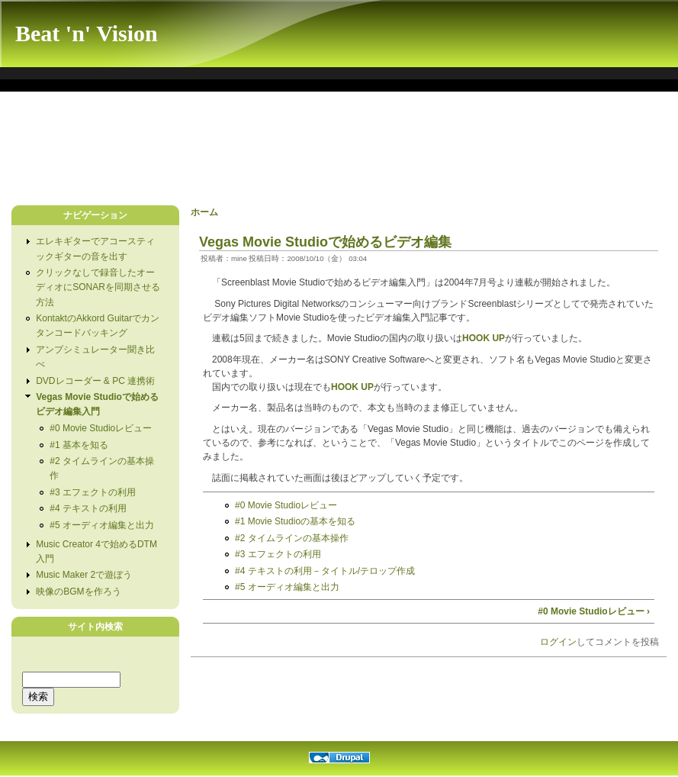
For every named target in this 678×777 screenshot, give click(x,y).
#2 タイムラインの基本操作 (292, 538)
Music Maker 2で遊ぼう (84, 574)
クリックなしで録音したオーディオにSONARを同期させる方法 (98, 287)
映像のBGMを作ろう (78, 591)
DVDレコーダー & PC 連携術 (95, 381)
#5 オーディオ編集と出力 (102, 525)
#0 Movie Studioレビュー (101, 428)
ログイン (558, 642)
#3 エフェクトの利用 (93, 492)
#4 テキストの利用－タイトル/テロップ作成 (325, 571)
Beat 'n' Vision (86, 33)
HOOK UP (483, 338)
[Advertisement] (281, 152)
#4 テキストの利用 (88, 508)
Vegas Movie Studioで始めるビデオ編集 (325, 242)
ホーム (204, 212)
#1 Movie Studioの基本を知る (295, 521)
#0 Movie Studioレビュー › (594, 611)
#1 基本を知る (79, 445)
